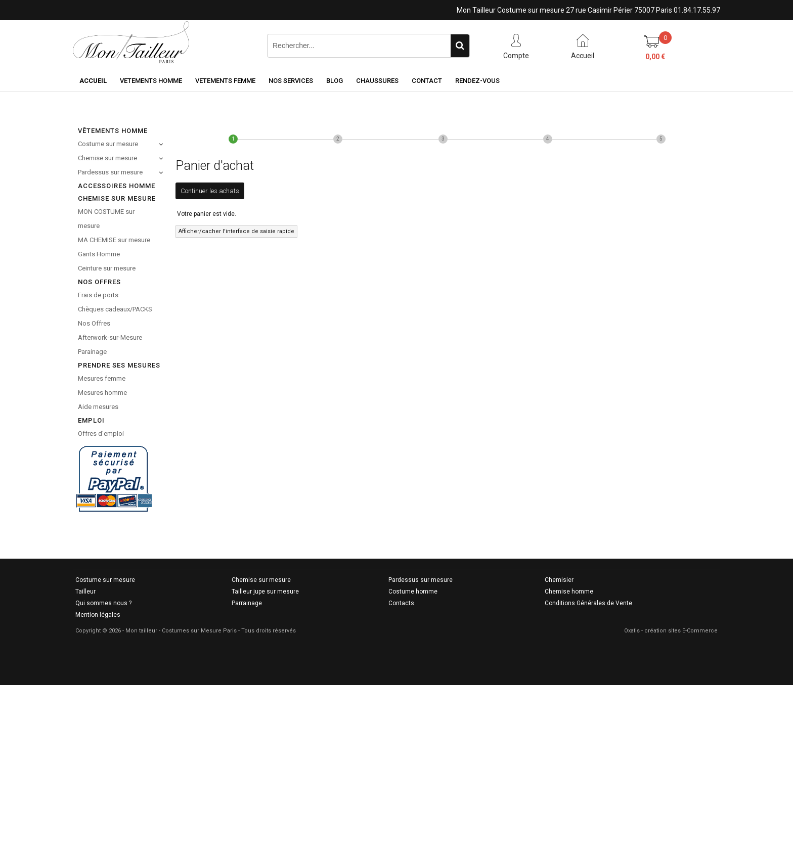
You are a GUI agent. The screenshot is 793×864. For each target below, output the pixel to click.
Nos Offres (94, 323)
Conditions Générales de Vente (588, 603)
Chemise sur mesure (107, 158)
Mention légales (97, 614)
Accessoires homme (116, 186)
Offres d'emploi (101, 433)
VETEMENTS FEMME (225, 80)
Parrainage (247, 603)
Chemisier (559, 579)
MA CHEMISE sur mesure (114, 240)
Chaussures (377, 80)
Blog (334, 80)
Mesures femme (101, 378)
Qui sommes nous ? (103, 603)
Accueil (93, 80)
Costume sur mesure (108, 144)
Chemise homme (569, 591)
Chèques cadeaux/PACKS (115, 309)
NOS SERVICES (291, 80)
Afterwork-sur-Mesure (110, 337)
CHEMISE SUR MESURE (117, 198)
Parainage (92, 351)
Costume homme (412, 591)
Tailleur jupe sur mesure (265, 591)
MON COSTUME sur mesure (106, 219)
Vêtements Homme (113, 130)
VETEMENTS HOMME (151, 80)
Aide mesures (98, 407)
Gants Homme (99, 254)
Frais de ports (98, 295)
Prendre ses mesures (119, 365)
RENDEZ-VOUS (477, 80)
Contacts (401, 603)
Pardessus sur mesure (110, 172)
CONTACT (427, 80)
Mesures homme (102, 392)
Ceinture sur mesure (107, 268)
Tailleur (85, 591)
